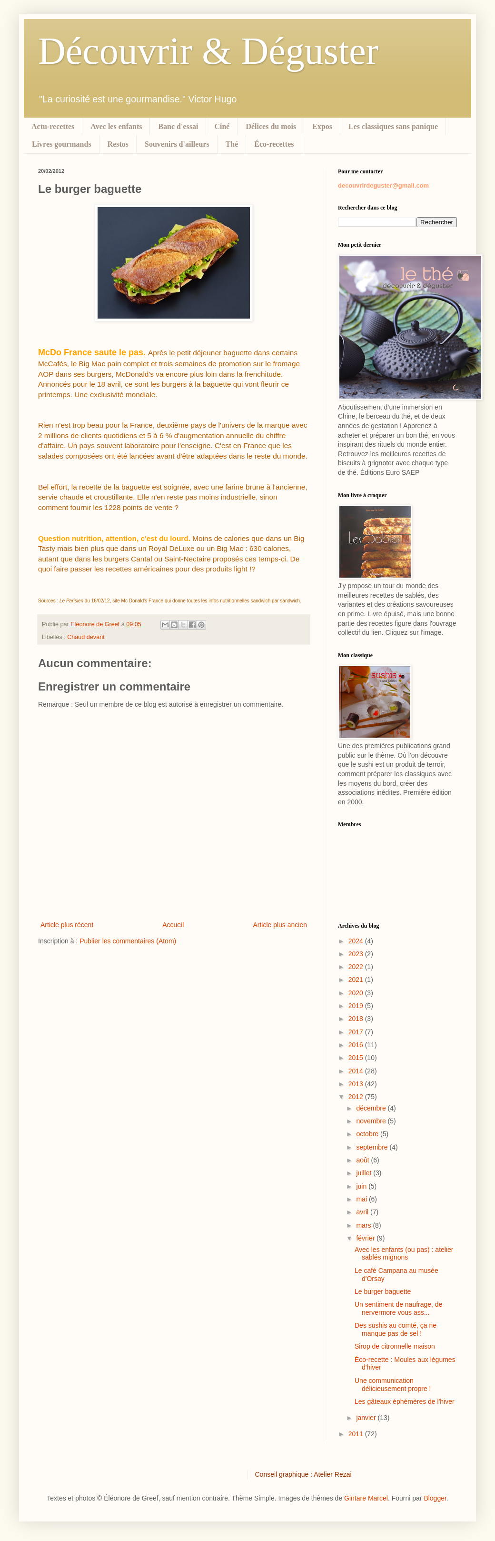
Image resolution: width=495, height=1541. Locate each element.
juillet (364, 1173)
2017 (356, 1032)
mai (362, 1199)
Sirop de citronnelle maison (395, 1346)
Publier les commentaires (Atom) (127, 941)
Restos (118, 144)
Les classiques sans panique (393, 126)
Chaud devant (85, 637)
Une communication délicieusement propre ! (393, 1384)
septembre (372, 1147)
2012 (356, 1097)
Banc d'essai (178, 126)
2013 (356, 1084)
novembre (371, 1121)
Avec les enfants (116, 126)
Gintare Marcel (366, 1498)
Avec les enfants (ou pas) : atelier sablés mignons (404, 1253)
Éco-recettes (274, 144)
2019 (356, 1006)
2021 (356, 979)
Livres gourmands (61, 144)
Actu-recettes (52, 126)
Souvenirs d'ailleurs (177, 144)
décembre (371, 1108)
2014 (356, 1071)
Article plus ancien (280, 925)
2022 (356, 967)
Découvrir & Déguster (208, 51)
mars (364, 1225)
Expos (322, 126)
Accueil (173, 925)
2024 (356, 941)
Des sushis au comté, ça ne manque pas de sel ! (395, 1329)
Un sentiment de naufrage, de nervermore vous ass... (398, 1308)
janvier (366, 1417)
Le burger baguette (383, 1291)
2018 (356, 1018)
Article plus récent (66, 925)
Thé (232, 144)
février (366, 1238)
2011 (356, 1434)
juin (362, 1186)
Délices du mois (271, 126)
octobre (368, 1134)
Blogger (435, 1498)
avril (363, 1212)
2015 (356, 1057)
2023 (356, 954)
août (363, 1160)
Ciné (221, 126)
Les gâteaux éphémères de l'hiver (405, 1401)
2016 (356, 1045)
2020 (356, 993)
